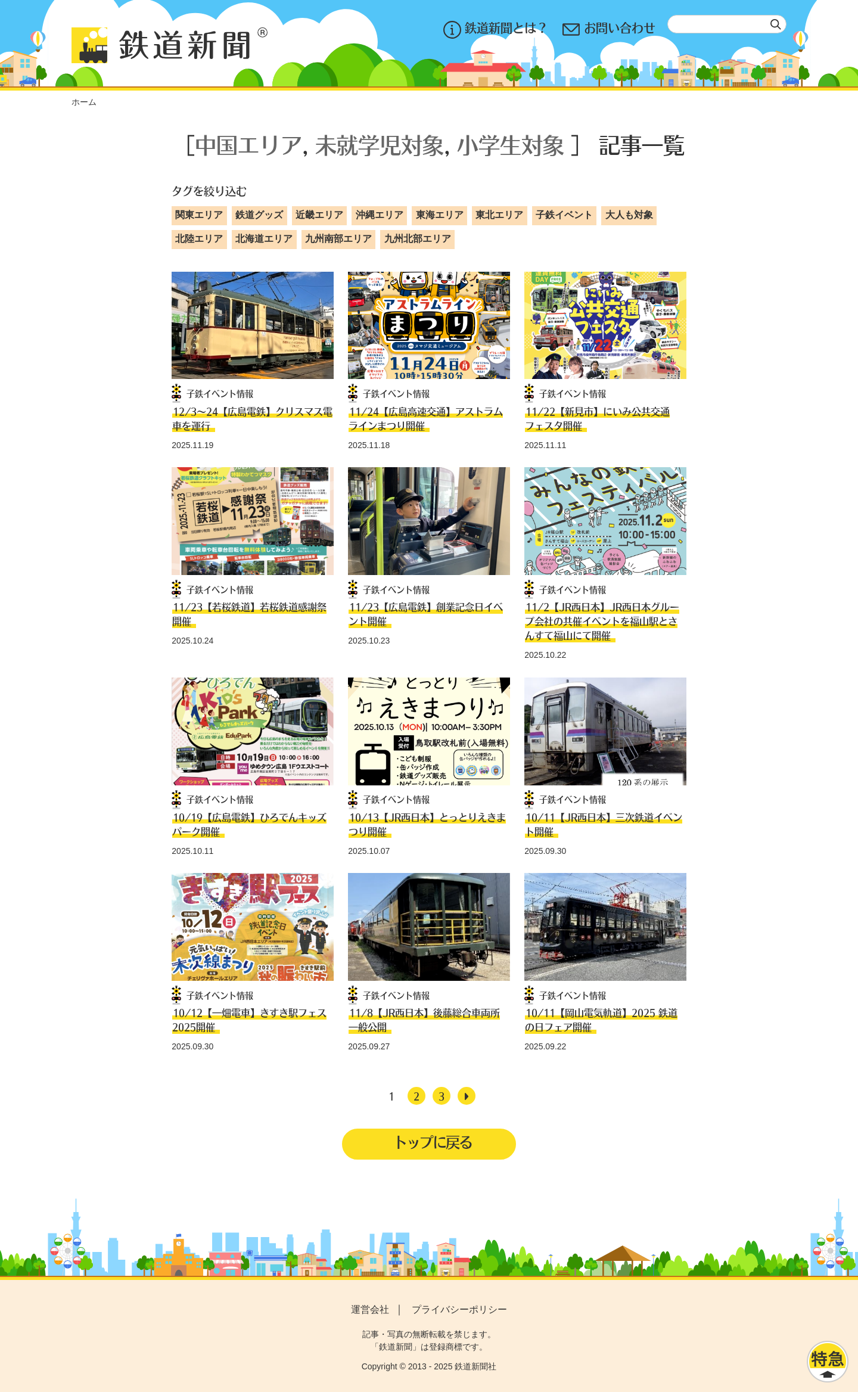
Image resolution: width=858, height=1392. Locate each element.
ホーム (84, 102)
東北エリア (499, 215)
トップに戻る (432, 1142)
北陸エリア (199, 239)
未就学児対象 (379, 144)
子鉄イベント (564, 215)
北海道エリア (264, 239)
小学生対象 (510, 144)
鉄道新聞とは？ (495, 29)
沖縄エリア (379, 215)
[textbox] (726, 24)
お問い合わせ (608, 29)
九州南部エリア (338, 239)
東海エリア (440, 215)
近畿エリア (319, 215)
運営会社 (370, 1309)
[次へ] (466, 1096)
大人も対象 (629, 215)
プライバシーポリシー (459, 1309)
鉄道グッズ (259, 215)
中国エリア (248, 144)
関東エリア (199, 215)
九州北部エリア (417, 239)
